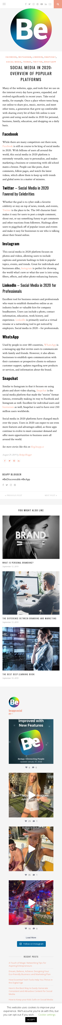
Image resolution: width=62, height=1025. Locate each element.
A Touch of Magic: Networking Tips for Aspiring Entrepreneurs (27, 964)
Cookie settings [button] (47, 1014)
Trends (27, 62)
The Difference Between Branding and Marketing (29, 618)
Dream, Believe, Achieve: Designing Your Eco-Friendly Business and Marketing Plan (30, 973)
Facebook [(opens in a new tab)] (7, 146)
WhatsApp (50, 62)
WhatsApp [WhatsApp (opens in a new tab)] (50, 345)
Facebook (11, 57)
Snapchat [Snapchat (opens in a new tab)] (41, 390)
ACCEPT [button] (31, 1019)
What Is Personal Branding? (18, 562)
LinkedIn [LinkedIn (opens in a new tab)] (20, 320)
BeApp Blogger (25, 454)
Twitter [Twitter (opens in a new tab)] (6, 210)
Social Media (13, 62)
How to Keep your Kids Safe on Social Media (31, 999)
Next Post (51, 495)
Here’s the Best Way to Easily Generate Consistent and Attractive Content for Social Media (30, 991)
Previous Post (13, 495)
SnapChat (50, 57)
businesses (8, 407)
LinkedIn (38, 57)
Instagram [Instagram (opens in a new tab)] (27, 268)
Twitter (38, 62)
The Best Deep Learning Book (18, 674)
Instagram (24, 57)
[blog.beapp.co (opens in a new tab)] (37, 447)
